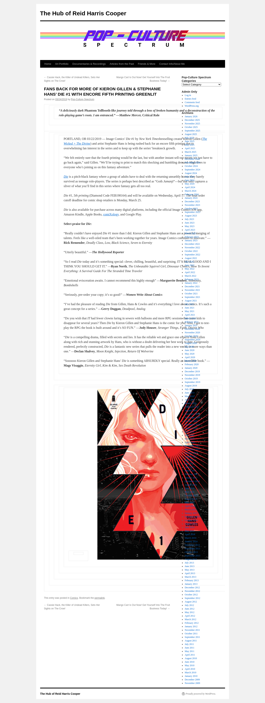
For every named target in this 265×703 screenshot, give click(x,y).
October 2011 (191, 633)
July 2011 (189, 644)
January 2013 (191, 584)
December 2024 (192, 159)
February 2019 (192, 407)
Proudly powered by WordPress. (201, 693)
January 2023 (191, 240)
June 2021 (189, 307)
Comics (74, 598)
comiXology (111, 214)
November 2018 (192, 417)
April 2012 (190, 615)
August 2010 (191, 658)
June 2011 (189, 647)
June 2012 (189, 608)
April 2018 (190, 442)
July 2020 (189, 346)
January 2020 (191, 368)
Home (47, 63)
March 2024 (190, 190)
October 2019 (191, 378)
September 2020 (192, 339)
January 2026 (191, 116)
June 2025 (189, 141)
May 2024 (189, 183)
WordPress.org (192, 105)
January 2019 (191, 410)
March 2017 (190, 470)
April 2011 (190, 654)
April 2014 (190, 534)
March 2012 (190, 619)
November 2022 (192, 247)
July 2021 (189, 304)
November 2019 (192, 375)
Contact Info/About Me (172, 63)
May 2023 (189, 226)
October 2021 (191, 293)
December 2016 (192, 481)
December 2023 (192, 201)
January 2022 (191, 283)
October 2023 (191, 208)
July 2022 (189, 261)
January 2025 (191, 155)
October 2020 (191, 336)
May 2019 (189, 396)
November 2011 (192, 630)
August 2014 (191, 523)
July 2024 (189, 176)
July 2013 (189, 562)
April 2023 (190, 229)
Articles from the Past (122, 63)
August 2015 (191, 499)
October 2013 (191, 552)
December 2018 (192, 414)
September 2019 (192, 382)
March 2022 (190, 275)
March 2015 (190, 509)
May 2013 (189, 569)
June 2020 (189, 350)
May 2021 (189, 311)
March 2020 (190, 360)
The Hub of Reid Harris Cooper (83, 13)
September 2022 (192, 254)
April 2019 (190, 399)
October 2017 (191, 453)
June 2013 (189, 566)
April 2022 (190, 272)
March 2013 (190, 577)
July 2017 (189, 460)
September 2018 (192, 424)
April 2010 (190, 669)
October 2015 (191, 495)
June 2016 (189, 488)
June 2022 (189, 265)
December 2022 (192, 244)
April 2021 (190, 314)
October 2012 (191, 594)
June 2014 (189, 527)
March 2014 (190, 538)
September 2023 (192, 212)
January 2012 (191, 626)
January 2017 (191, 477)
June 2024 (189, 180)
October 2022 (191, 251)
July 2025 (189, 137)
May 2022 (189, 268)
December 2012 (192, 587)
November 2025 (192, 123)
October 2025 (191, 127)
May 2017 (189, 463)
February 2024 (192, 194)
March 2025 (190, 152)
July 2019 (189, 389)
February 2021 (192, 322)
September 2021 (192, 297)
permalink (99, 598)
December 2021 (192, 286)
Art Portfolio (61, 63)
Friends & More (146, 63)
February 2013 (192, 580)
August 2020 (191, 343)
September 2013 (192, 555)
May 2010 (189, 665)
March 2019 (190, 403)
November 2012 (192, 591)
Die (66, 176)
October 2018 (191, 421)
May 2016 (189, 492)
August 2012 (191, 601)
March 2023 (190, 233)
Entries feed (190, 98)
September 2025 (192, 130)
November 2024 (192, 162)
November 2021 (192, 290)
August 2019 (191, 385)
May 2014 (189, 530)
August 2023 (191, 215)
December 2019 (192, 371)
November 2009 (192, 683)
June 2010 (189, 662)
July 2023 (189, 219)
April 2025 (190, 148)
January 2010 (191, 676)
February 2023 (192, 237)
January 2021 (191, 325)
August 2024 (191, 173)
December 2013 (192, 545)
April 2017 (190, 467)
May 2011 (189, 651)
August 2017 (191, 456)
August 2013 (191, 559)
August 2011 (191, 640)
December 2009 (192, 679)
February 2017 (192, 474)
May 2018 (189, 438)
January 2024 (191, 198)
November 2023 (192, 205)
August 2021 (191, 300)
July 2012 (189, 605)
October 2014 (191, 520)
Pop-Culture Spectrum (82, 99)
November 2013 (192, 548)
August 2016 (191, 484)
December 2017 (192, 445)
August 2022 (191, 258)
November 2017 (192, 449)
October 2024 (191, 166)
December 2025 (192, 120)
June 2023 (189, 222)
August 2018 (191, 428)
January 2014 (191, 541)
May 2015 (189, 502)
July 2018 (189, 431)
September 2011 (192, 637)
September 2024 (192, 169)
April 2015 (190, 506)
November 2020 (192, 332)
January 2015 (191, 513)
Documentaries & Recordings (89, 63)
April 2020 (190, 357)
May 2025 (189, 144)
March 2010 (190, 672)
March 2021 (190, 318)
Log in (188, 95)
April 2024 (190, 187)
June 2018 (189, 435)
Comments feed (192, 102)
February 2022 (192, 279)
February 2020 (192, 364)
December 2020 (192, 329)
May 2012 (189, 612)
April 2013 (190, 573)
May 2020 (189, 353)
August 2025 (191, 134)
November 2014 (192, 516)
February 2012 (192, 623)
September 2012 (192, 598)
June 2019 (189, 392)
